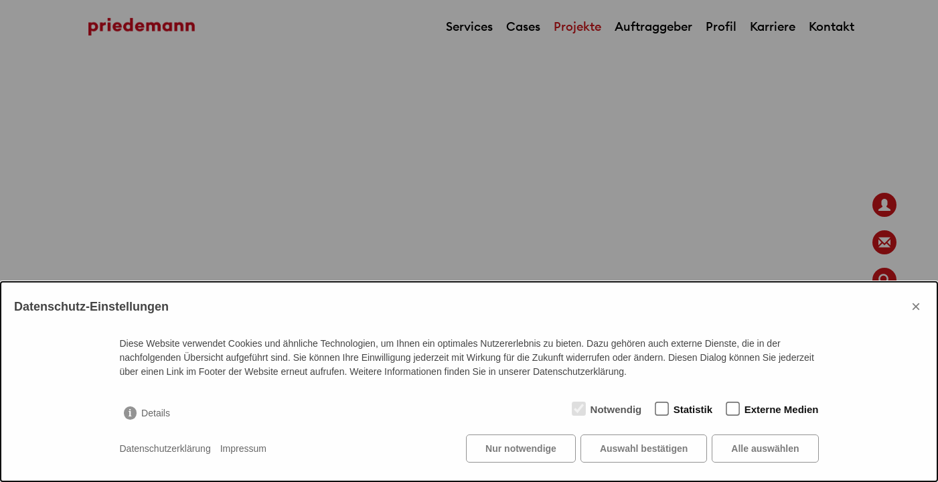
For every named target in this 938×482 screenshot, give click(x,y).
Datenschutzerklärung (165, 448)
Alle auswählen (765, 448)
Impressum (243, 448)
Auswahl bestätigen (644, 448)
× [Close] (916, 306)
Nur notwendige (520, 448)
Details (155, 413)
